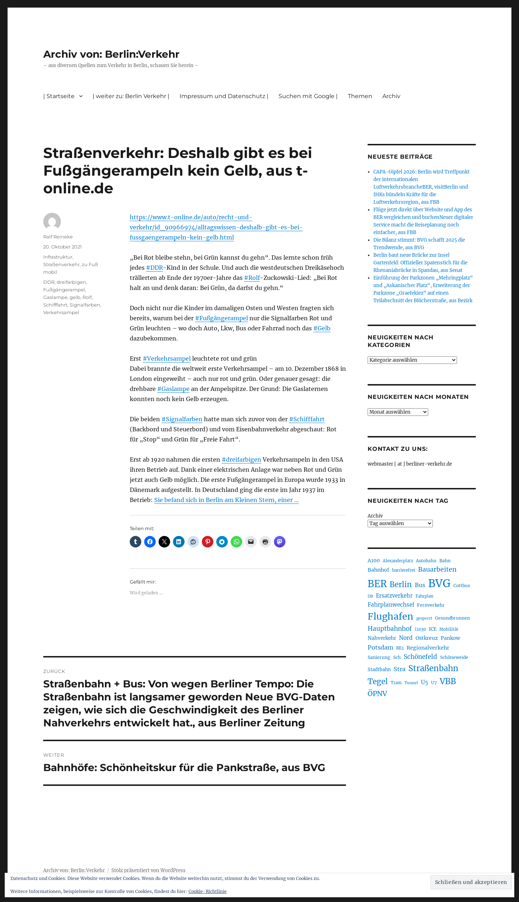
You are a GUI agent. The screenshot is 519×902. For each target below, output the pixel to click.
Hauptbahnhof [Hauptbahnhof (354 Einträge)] (390, 629)
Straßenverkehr (61, 264)
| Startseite (59, 96)
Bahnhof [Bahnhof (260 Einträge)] (378, 570)
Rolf (87, 297)
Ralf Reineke (58, 236)
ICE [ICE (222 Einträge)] (432, 629)
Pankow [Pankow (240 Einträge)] (450, 638)
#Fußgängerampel (221, 318)
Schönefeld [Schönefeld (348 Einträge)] (420, 657)
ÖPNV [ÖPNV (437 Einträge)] (377, 693)
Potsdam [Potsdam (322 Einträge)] (380, 647)
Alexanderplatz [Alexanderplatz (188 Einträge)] (398, 560)
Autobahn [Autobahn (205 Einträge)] (426, 560)
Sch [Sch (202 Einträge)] (397, 657)
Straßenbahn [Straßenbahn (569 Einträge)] (433, 668)
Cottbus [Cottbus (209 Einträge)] (461, 585)
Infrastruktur (57, 257)
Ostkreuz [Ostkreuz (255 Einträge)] (427, 638)
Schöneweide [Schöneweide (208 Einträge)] (454, 657)
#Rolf (252, 277)
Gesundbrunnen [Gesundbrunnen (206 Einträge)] (452, 618)
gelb (75, 297)
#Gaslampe (173, 388)
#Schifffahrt (307, 419)
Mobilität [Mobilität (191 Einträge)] (448, 629)
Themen (360, 96)
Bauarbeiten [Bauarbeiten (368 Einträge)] (437, 569)
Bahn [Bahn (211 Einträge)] (445, 560)
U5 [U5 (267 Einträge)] (424, 682)
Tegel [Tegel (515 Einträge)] (378, 681)
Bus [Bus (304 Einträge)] (420, 585)
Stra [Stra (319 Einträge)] (399, 669)
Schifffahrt (55, 305)
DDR (48, 282)
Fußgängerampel (64, 289)
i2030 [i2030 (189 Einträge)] (420, 629)
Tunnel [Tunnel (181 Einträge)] (411, 683)
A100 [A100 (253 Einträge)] (374, 560)
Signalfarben (85, 305)
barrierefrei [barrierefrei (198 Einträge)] (403, 570)
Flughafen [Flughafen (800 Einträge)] (390, 616)
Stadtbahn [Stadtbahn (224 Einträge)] (379, 669)
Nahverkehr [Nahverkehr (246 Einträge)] (382, 638)
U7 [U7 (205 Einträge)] (434, 682)
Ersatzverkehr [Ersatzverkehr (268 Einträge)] (394, 596)
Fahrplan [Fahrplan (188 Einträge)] (424, 596)
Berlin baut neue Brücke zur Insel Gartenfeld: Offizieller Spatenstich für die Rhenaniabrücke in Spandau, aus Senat (420, 262)
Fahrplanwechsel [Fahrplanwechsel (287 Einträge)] (391, 604)
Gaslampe (55, 297)
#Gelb (322, 328)
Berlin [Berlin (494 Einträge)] (401, 584)
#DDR (154, 267)
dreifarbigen (71, 282)
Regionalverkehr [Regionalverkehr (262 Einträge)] (428, 647)
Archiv (391, 96)
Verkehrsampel (61, 312)
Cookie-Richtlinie (207, 891)
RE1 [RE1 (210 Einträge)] (400, 648)
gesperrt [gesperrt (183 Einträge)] (424, 618)
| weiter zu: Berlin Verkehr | (131, 96)
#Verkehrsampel (167, 358)
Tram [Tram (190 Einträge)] (396, 682)
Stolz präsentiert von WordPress (148, 870)
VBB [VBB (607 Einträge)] (448, 681)
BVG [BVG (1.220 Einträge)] (439, 583)
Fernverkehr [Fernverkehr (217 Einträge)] (431, 605)
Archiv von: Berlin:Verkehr (111, 54)
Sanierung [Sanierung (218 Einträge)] (379, 657)
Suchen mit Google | (308, 96)
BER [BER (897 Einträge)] (377, 584)
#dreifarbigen (241, 459)
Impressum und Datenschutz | (224, 96)
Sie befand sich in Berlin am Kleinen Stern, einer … (226, 499)
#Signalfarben (182, 419)
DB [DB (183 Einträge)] (370, 596)
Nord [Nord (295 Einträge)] (406, 637)
